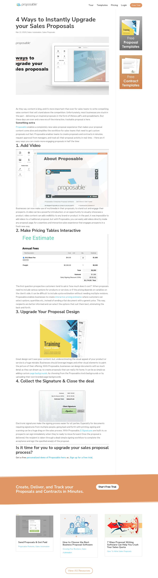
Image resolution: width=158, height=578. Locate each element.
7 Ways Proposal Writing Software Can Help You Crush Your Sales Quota (122, 545)
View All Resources (79, 570)
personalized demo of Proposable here (46, 457)
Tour (91, 5)
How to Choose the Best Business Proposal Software (78, 543)
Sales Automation (34, 32)
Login (124, 5)
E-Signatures (86, 430)
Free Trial (136, 5)
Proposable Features (26, 546)
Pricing (114, 5)
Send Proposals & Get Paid (32, 542)
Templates (102, 5)
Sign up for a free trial (81, 457)
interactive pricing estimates (68, 297)
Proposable (21, 127)
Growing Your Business (72, 549)
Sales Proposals (48, 32)
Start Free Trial (107, 486)
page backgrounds (38, 373)
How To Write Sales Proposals (119, 551)
